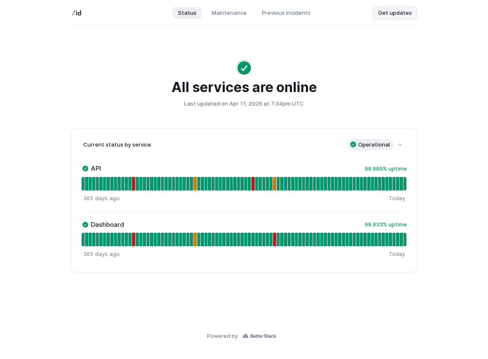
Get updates (395, 12)
